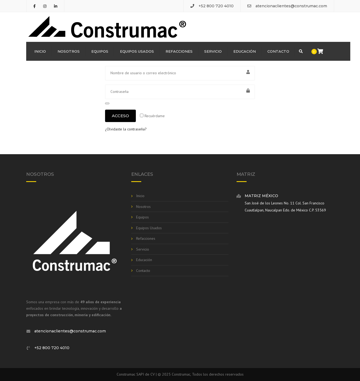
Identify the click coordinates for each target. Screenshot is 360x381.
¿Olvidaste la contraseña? (126, 129)
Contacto (278, 51)
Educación (244, 51)
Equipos (99, 51)
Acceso (120, 115)
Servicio (213, 51)
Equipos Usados (137, 51)
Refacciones (179, 51)
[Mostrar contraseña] (107, 103)
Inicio (40, 51)
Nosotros (69, 51)
